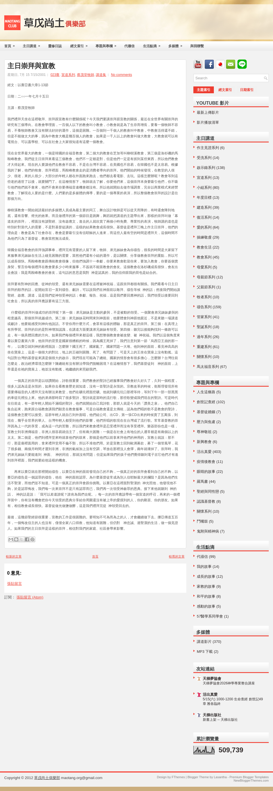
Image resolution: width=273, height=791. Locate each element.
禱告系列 (204, 307)
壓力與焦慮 (206, 422)
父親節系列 (206, 287)
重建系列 (204, 347)
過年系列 (204, 337)
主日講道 (33, 44)
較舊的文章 (177, 556)
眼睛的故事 (206, 471)
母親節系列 (206, 277)
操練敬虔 (204, 237)
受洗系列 (204, 158)
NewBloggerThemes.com (251, 780)
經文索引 (80, 44)
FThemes (178, 777)
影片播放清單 (208, 122)
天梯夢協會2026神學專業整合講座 (229, 683)
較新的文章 (14, 556)
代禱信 (129, 46)
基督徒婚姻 (206, 412)
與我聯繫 (197, 46)
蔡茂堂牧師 (85, 75)
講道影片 (204, 641)
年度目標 (204, 197)
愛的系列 (204, 227)
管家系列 (204, 317)
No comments (121, 75)
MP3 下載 (205, 651)
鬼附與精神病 (208, 531)
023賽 (54, 75)
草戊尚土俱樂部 (47, 778)
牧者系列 (204, 297)
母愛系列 (204, 267)
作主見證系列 (208, 148)
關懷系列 (204, 357)
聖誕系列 (204, 327)
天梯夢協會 (212, 678)
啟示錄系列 (206, 167)
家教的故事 (206, 586)
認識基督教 (206, 501)
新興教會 (204, 442)
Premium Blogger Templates (249, 777)
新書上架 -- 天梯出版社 (220, 720)
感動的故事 (206, 606)
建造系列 (204, 207)
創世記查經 (206, 402)
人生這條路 (206, 392)
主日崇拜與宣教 (31, 66)
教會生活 (204, 247)
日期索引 (247, 90)
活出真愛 (204, 452)
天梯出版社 (212, 715)
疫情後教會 (206, 461)
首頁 (11, 44)
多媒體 (177, 44)
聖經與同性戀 (208, 491)
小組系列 (204, 187)
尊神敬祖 (204, 432)
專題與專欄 (108, 44)
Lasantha (220, 777)
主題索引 (203, 90)
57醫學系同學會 (210, 616)
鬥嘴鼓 (202, 521)
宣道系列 (68, 75)
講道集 (101, 75)
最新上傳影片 (208, 112)
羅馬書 (202, 481)
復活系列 (204, 217)
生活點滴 (153, 44)
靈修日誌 (55, 46)
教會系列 (204, 257)
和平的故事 (206, 596)
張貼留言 (14, 583)
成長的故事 (206, 576)
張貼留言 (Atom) (30, 597)
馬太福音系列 (208, 367)
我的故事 (204, 566)
